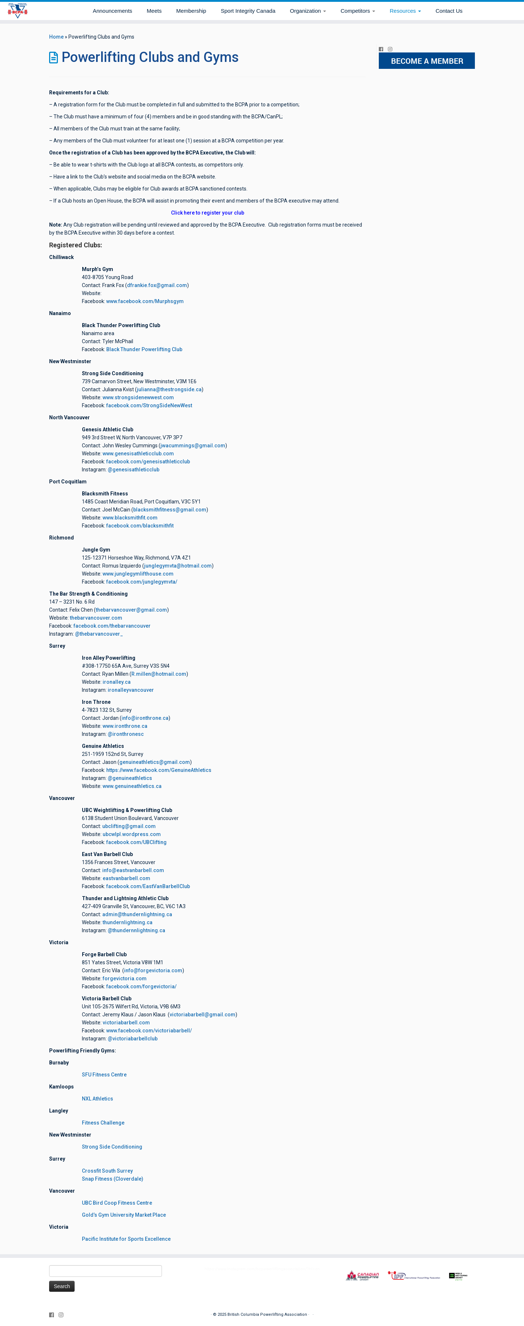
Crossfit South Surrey (107, 1171)
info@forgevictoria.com (153, 970)
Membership (191, 11)
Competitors (358, 11)
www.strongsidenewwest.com (138, 397)
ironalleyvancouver (131, 690)
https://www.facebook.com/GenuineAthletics (158, 770)
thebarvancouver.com (96, 618)
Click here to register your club (207, 213)
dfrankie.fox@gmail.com (157, 285)
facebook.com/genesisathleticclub (148, 461)
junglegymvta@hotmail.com (178, 566)
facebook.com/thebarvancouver (112, 626)
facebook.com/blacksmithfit (140, 526)
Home (56, 37)
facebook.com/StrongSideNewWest (149, 405)
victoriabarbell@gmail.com (202, 1014)
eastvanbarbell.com (126, 878)
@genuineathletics (130, 778)
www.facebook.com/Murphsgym (145, 301)
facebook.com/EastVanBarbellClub (148, 886)
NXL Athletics (97, 1099)
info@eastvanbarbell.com (133, 870)
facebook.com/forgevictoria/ (141, 986)
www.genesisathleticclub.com (138, 453)
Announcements (112, 11)
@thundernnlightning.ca (136, 930)
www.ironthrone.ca (125, 726)
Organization (308, 11)
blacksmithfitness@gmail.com (169, 510)
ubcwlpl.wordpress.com (132, 834)
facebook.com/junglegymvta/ (141, 582)
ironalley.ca (117, 682)
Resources (405, 11)
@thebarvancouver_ (99, 634)
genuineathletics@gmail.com (154, 762)
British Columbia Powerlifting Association (267, 1314)
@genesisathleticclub (133, 469)
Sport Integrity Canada (248, 11)
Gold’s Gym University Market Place (124, 1215)
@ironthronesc (126, 734)
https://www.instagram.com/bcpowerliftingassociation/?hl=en (262, 1269)
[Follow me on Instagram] (392, 49)
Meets (154, 11)
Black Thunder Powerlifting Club (144, 349)
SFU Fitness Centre (104, 1075)
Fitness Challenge (103, 1123)
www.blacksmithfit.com (130, 518)
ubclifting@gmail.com (129, 826)
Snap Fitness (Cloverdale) (112, 1179)
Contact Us (449, 11)
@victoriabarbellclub (133, 1038)
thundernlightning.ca (127, 922)
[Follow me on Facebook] (383, 49)
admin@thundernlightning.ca (137, 914)
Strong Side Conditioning (112, 1147)
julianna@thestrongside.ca (169, 389)
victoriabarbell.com (126, 1022)
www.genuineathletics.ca (132, 786)
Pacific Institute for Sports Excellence (126, 1239)
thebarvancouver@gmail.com (131, 610)
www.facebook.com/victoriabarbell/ (149, 1030)
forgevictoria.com (125, 978)
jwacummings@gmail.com (192, 445)
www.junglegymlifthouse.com (138, 574)
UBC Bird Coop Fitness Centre (117, 1203)
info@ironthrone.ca (145, 718)
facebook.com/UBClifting (136, 842)
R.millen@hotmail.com (158, 674)
